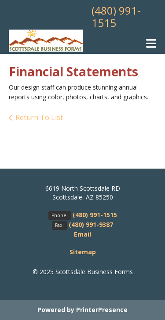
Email (82, 234)
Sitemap (83, 252)
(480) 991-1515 (116, 16)
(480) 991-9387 (91, 224)
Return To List (39, 117)
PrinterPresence (102, 309)
